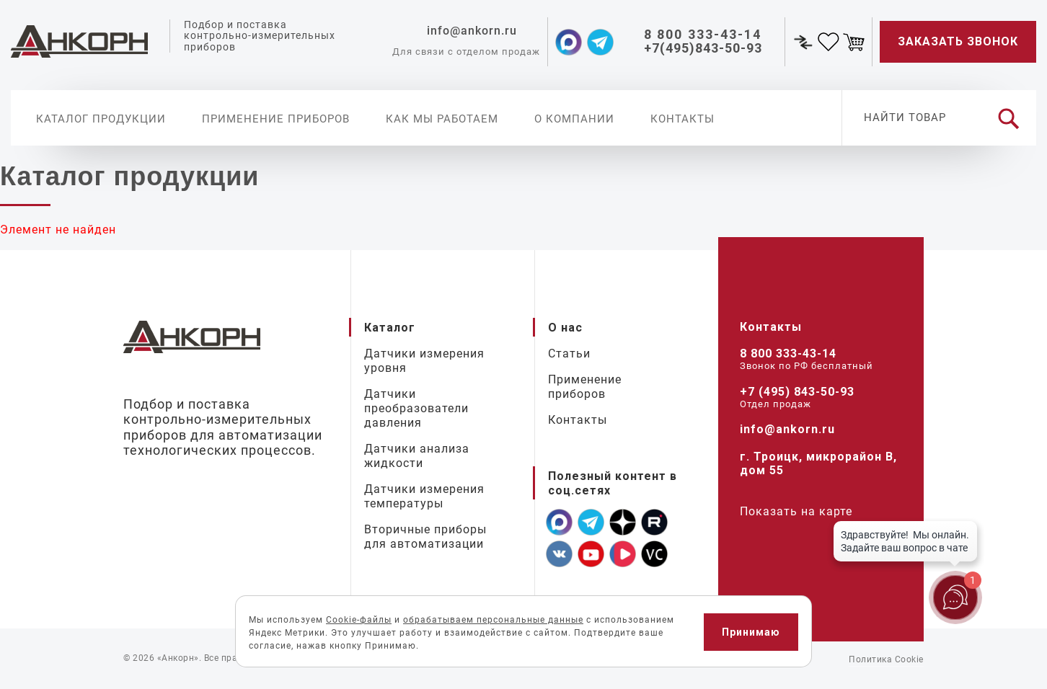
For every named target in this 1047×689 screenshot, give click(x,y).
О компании (574, 118)
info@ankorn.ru (787, 429)
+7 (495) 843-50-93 (797, 392)
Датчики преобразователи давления (416, 408)
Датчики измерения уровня (424, 361)
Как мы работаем (442, 118)
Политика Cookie (886, 659)
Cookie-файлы (359, 620)
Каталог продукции (101, 118)
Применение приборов (276, 118)
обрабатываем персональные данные (493, 620)
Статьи (569, 353)
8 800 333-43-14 (788, 353)
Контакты (682, 118)
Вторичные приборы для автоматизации (425, 537)
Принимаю (751, 632)
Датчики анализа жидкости (416, 456)
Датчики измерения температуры (424, 496)
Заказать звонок (958, 41)
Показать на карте (796, 511)
